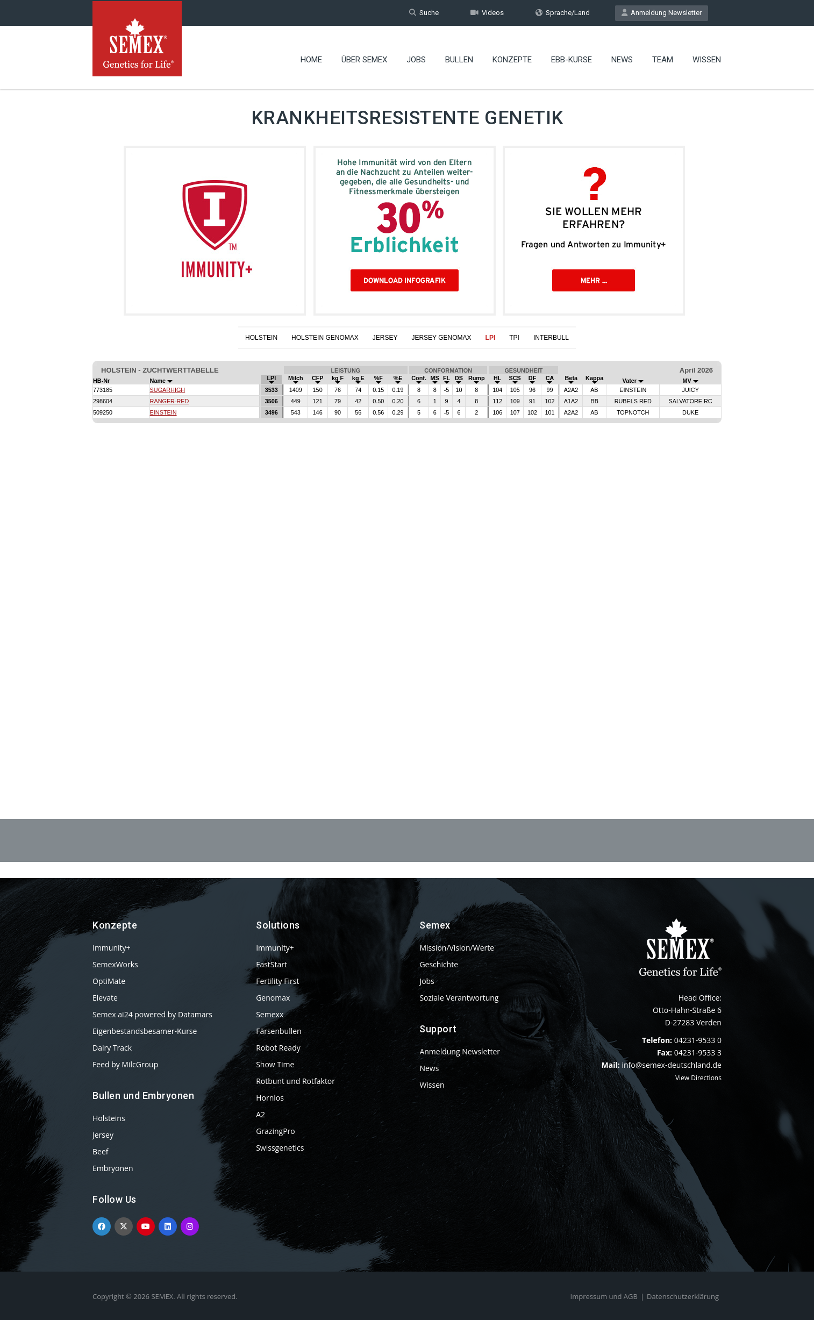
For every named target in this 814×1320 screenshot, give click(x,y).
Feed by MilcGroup (125, 1064)
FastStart (271, 964)
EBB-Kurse (571, 56)
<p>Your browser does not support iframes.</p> (407, 558)
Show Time (275, 1064)
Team (662, 56)
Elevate (105, 998)
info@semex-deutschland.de (672, 1065)
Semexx (269, 1014)
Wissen (706, 56)
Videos (487, 13)
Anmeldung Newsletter (662, 13)
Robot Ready (278, 1048)
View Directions (698, 1077)
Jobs (416, 56)
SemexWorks (115, 964)
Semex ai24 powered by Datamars (152, 1014)
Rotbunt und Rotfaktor (295, 1081)
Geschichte (438, 964)
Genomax (273, 998)
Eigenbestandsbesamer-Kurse (144, 1031)
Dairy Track (112, 1048)
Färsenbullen (279, 1031)
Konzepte (512, 56)
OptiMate (108, 981)
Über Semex (364, 56)
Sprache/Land (562, 13)
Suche (424, 13)
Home (311, 56)
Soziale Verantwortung (458, 998)
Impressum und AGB (604, 1296)
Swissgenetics (280, 1148)
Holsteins (108, 1118)
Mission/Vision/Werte (456, 948)
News (622, 56)
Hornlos (270, 1098)
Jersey (102, 1135)
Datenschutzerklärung (683, 1296)
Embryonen (112, 1168)
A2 (260, 1114)
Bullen (459, 56)
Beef (100, 1151)
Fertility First (277, 981)
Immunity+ (111, 948)
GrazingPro (275, 1131)
